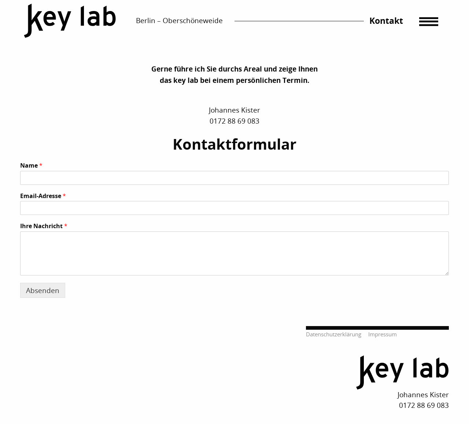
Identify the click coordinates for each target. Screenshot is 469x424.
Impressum (382, 334)
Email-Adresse (43, 196)
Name (31, 165)
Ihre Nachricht (43, 226)
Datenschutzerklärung (333, 334)
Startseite (70, 21)
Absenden (42, 290)
